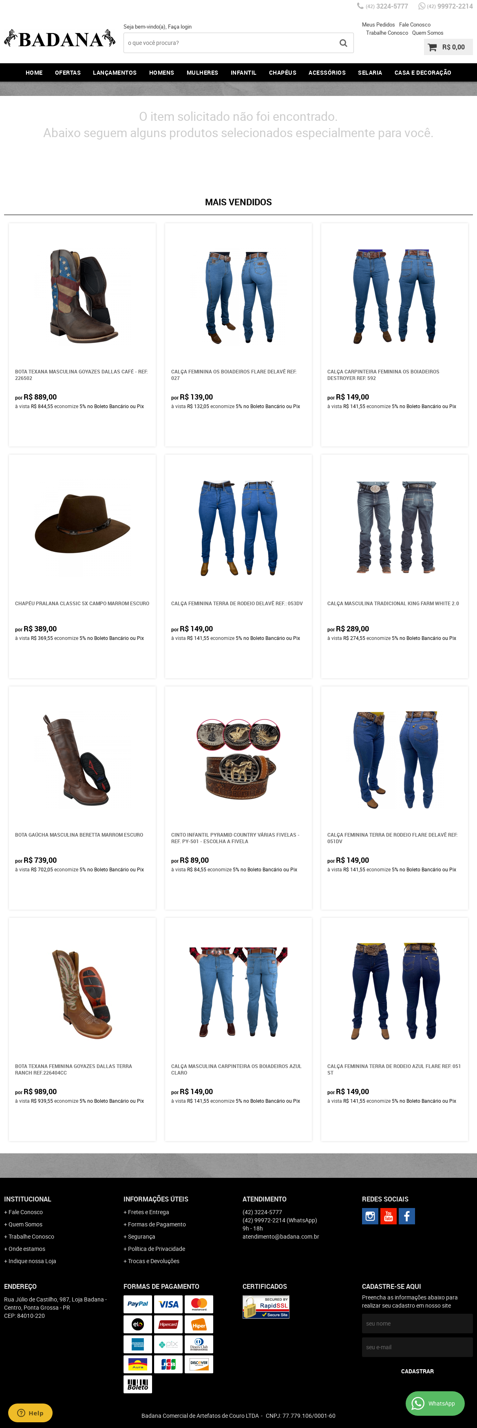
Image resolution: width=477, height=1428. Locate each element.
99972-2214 (450, 6)
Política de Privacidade (156, 1249)
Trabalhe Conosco (387, 32)
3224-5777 (387, 6)
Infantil (244, 72)
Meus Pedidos (378, 24)
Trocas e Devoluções (153, 1261)
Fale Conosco (415, 24)
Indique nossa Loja (32, 1261)
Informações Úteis (156, 1199)
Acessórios (327, 72)
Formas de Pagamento (157, 1224)
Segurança (141, 1236)
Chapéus (283, 72)
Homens (161, 72)
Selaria (370, 72)
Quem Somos (428, 32)
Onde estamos (27, 1249)
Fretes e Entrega (148, 1212)
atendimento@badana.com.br (281, 1236)
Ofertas (68, 72)
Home (34, 72)
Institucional (27, 1199)
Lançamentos (115, 72)
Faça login (180, 26)
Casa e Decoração (423, 72)
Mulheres (203, 72)
